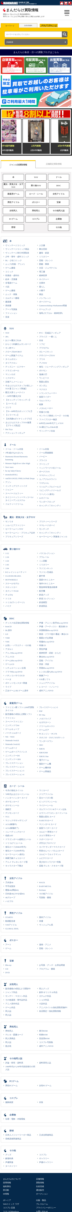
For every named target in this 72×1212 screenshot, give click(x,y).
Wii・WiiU (10, 737)
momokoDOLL (11, 474)
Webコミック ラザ (11, 1204)
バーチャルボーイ (13, 733)
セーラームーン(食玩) (15, 854)
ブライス (43, 460)
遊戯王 (8, 809)
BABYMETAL (45, 886)
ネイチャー (44, 279)
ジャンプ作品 (11, 992)
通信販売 (40, 1190)
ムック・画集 (11, 294)
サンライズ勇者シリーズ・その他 (54, 416)
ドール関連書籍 (46, 453)
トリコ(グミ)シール (14, 843)
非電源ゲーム (11, 283)
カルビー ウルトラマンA (50, 854)
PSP (40, 711)
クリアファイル (46, 794)
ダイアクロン (11, 363)
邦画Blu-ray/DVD (46, 668)
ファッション (11, 313)
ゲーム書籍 (10, 268)
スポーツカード (46, 839)
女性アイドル (59, 194)
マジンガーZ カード (48, 824)
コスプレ (36, 219)
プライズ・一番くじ (48, 337)
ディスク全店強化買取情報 (17, 623)
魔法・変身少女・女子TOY (13, 185)
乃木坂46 (9, 882)
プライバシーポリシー (46, 1208)
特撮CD (42, 645)
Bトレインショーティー (15, 572)
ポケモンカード (12, 802)
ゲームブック (45, 309)
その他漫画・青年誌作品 (16, 1000)
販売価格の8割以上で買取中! (18, 988)
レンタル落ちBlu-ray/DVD (50, 672)
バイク (8, 606)
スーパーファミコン (14, 721)
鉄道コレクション (47, 598)
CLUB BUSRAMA (13, 576)
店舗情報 (40, 1179)
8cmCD (8, 626)
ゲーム (8, 948)
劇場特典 (9, 1158)
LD (6, 634)
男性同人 (36, 211)
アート (8, 944)
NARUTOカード (46, 820)
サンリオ (9, 521)
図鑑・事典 (44, 264)
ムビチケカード (46, 858)
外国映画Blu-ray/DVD (48, 630)
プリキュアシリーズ (14, 536)
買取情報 (40, 1182)
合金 (41, 340)
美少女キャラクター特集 (50, 862)
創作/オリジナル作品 (48, 992)
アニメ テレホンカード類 (16, 862)
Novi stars (9, 467)
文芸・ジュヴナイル (48, 268)
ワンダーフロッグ (47, 502)
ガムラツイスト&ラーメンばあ (52, 809)
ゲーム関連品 (45, 771)
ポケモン (43, 370)
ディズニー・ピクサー (15, 367)
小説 (7, 287)
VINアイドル (11, 925)
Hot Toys (9, 429)
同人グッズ (44, 988)
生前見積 (40, 1186)
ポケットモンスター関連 (16, 683)
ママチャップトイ (47, 475)
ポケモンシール (12, 805)
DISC (58, 186)
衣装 (41, 1102)
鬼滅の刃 (43, 374)
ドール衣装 (44, 449)
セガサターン (45, 722)
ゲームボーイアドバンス (16, 752)
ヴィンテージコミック (15, 245)
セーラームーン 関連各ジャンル (53, 536)
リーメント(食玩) (46, 494)
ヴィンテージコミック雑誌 (17, 249)
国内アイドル (45, 917)
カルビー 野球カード (48, 832)
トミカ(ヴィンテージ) (15, 602)
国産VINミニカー (46, 580)
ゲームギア (44, 730)
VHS (7, 642)
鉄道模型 (43, 602)
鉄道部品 (43, 606)
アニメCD (9, 657)
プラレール (44, 557)
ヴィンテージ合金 (47, 431)
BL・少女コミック (13, 260)
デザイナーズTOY (47, 355)
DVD (7, 972)
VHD (7, 638)
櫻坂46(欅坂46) (12, 890)
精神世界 (43, 275)
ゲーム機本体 (45, 767)
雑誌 (41, 294)
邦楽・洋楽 (44, 664)
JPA (7, 337)
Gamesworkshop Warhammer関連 (53, 305)
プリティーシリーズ (48, 521)
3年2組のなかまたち (14, 453)
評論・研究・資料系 (14, 1063)
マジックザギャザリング (16, 820)
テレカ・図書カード (14, 1035)
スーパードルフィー (14, 493)
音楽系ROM (44, 1038)
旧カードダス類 (46, 798)
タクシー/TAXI (11, 591)
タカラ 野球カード (47, 835)
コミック (9, 272)
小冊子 (42, 290)
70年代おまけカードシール (17, 794)
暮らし (42, 287)
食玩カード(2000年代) (15, 851)
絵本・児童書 (11, 279)
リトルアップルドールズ (50, 487)
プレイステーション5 (48, 707)
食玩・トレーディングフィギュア (54, 367)
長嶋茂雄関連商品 (13, 1139)
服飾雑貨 (9, 1102)
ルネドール (44, 498)
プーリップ (44, 464)
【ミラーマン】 (12, 415)
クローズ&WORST (13, 352)
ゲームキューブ (12, 729)
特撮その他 (44, 412)
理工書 (42, 272)
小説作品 (43, 1004)
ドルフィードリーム (14, 504)
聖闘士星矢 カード (47, 817)
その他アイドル (46, 894)
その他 (59, 227)
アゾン (8, 482)
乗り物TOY (36, 186)
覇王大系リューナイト (15, 392)
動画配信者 (10, 921)
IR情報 (6, 1194)
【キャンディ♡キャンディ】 (18, 400)
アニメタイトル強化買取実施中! (53, 1007)
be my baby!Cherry (13, 471)
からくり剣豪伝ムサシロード (18, 344)
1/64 (7, 568)
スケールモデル (12, 583)
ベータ (8, 679)
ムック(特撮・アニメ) (15, 264)
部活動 (6, 1190)
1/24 (7, 561)
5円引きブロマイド (47, 843)
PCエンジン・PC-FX (48, 734)
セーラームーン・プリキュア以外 (20, 533)
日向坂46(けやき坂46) (15, 894)
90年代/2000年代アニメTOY (51, 423)
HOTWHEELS (11, 580)
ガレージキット (46, 352)
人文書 (42, 245)
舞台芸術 (43, 249)
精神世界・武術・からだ (50, 653)
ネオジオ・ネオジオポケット (52, 737)
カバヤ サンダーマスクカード (52, 847)
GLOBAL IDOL (12, 928)
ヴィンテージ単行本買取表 (17, 253)
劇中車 (42, 576)
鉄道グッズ (44, 595)
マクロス (43, 389)
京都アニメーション (14, 382)
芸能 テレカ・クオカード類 (51, 866)
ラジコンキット (46, 568)
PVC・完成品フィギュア (50, 333)
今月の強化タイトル (14, 790)
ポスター (36, 202)
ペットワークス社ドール (50, 468)
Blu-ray (8, 965)
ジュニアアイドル (47, 683)
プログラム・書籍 (47, 969)
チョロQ (9, 595)
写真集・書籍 (45, 897)
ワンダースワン (46, 741)
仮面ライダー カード (48, 828)
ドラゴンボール (12, 370)
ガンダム (43, 385)
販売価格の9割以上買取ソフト (18, 714)
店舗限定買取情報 (54, 164)
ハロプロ (9, 901)
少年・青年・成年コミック (17, 256)
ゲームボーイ (11, 748)
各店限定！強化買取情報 (50, 1011)
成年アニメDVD (46, 690)
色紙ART (9, 835)
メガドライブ (45, 719)
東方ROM (43, 1031)
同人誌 (8, 1011)
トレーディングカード (15, 832)
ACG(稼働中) (11, 824)
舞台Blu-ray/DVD (46, 657)
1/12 (7, 553)
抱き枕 (8, 1046)
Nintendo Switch (12, 740)
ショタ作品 (44, 1000)
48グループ (10, 897)
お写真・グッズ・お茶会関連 (52, 965)
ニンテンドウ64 (12, 725)
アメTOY (43, 363)
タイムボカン (11, 359)
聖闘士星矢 (44, 382)
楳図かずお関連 (46, 638)
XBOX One (44, 756)
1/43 (7, 565)
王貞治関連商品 (46, 1135)
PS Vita (42, 715)
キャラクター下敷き (14, 866)
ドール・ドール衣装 (14, 449)
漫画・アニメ (45, 944)
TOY (36, 177)
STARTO (9, 917)
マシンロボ (10, 374)
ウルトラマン (45, 400)
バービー (43, 456)
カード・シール (36, 194)
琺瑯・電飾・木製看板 (15, 1119)
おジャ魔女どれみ (13, 340)
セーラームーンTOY (14, 529)
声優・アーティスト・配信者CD (53, 626)
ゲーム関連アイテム (14, 355)
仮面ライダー (45, 397)
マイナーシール (46, 805)
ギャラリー (44, 1158)
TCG (7, 817)
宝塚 (59, 202)
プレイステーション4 (14, 774)
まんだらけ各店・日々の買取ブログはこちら (36, 52)
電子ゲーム (44, 760)
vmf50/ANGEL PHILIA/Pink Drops (20, 478)
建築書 (8, 302)
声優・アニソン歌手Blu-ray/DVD (53, 623)
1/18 (7, 557)
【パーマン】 (11, 404)
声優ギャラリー (46, 1162)
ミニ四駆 (43, 561)
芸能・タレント (46, 260)
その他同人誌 (59, 211)
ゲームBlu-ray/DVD (13, 660)
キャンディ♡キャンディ (50, 505)
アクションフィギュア (15, 433)
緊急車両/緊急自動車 (48, 587)
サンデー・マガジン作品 (16, 996)
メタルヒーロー (46, 408)
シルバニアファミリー (15, 525)
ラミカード (44, 790)
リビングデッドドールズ (50, 490)
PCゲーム (13, 219)
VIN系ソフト (45, 679)
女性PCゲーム (45, 1085)
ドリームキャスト (47, 726)
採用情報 (7, 1182)
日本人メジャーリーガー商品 (18, 1135)
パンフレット (45, 298)
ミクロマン (10, 378)
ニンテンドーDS (12, 755)
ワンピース (44, 378)
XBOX (42, 749)
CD (6, 969)
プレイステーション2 (14, 767)
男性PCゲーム (11, 1085)
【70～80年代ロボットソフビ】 (19, 411)
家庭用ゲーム (13, 194)
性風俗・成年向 (12, 275)
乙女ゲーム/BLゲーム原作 (16, 690)
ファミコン (10, 718)
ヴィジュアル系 (46, 925)
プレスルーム (42, 1204)
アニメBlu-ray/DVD (13, 653)
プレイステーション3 (14, 771)
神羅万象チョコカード (15, 858)
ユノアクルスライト (48, 479)
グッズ (8, 1155)
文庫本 (42, 283)
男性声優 (43, 649)
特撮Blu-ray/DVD (46, 642)
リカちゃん (44, 483)
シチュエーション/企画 (15, 668)
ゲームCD (9, 664)
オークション (42, 1194)
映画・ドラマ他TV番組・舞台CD (53, 634)
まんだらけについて (12, 1179)
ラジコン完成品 (46, 572)
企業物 (59, 219)
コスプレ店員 (9, 1208)
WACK (42, 882)
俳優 (41, 921)
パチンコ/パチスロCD (15, 675)
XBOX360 (43, 752)
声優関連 (9, 1162)
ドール (59, 177)
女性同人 (13, 211)
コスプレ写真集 (46, 1042)
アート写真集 (11, 309)
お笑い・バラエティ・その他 (18, 645)
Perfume (42, 890)
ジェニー (9, 490)
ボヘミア (7, 1200)
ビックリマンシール (48, 802)
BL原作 (8, 630)
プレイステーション (14, 763)
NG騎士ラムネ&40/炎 (48, 427)
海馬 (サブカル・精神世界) (51, 313)
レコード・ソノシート (49, 687)
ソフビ (42, 344)
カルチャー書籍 (12, 298)
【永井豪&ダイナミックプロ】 (19, 419)
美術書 (8, 305)
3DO (41, 745)
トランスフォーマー (48, 393)
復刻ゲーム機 (45, 764)
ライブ (8, 687)
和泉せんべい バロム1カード (51, 851)
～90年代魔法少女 (13, 396)
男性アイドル (13, 202)
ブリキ (42, 359)
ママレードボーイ (47, 525)
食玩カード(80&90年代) (15, 847)
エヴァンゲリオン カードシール (53, 813)
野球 (13, 227)
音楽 (7, 317)
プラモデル (44, 348)
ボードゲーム (45, 302)
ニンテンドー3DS (13, 759)
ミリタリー (44, 256)
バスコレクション (47, 553)
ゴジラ (8, 407)
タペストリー (11, 1166)
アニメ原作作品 (12, 1004)
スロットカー (11, 587)
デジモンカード (12, 813)
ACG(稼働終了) (12, 828)
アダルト (9, 649)
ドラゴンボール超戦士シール (18, 839)
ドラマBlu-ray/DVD (13, 672)
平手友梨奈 (10, 886)
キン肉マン (10, 348)
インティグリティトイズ (16, 486)
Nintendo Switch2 (12, 744)
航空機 (42, 591)
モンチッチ (44, 529)
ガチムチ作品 (45, 996)
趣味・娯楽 (44, 253)
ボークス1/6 (44, 471)
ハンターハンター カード (16, 798)
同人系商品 (10, 1038)
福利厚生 (7, 1186)
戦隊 (41, 404)
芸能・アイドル (46, 660)
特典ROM (43, 1035)
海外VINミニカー (46, 583)
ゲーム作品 (10, 1007)
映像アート (44, 675)
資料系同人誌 (45, 1063)
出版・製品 (41, 1200)
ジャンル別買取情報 (18, 165)
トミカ (8, 598)
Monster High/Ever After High (17, 463)
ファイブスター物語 (48, 419)
